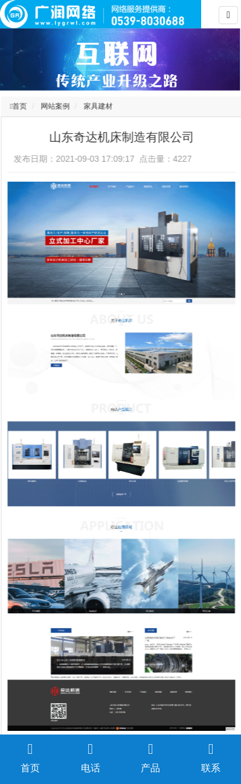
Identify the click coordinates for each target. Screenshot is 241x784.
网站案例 (56, 106)
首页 (21, 106)
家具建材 (99, 106)
